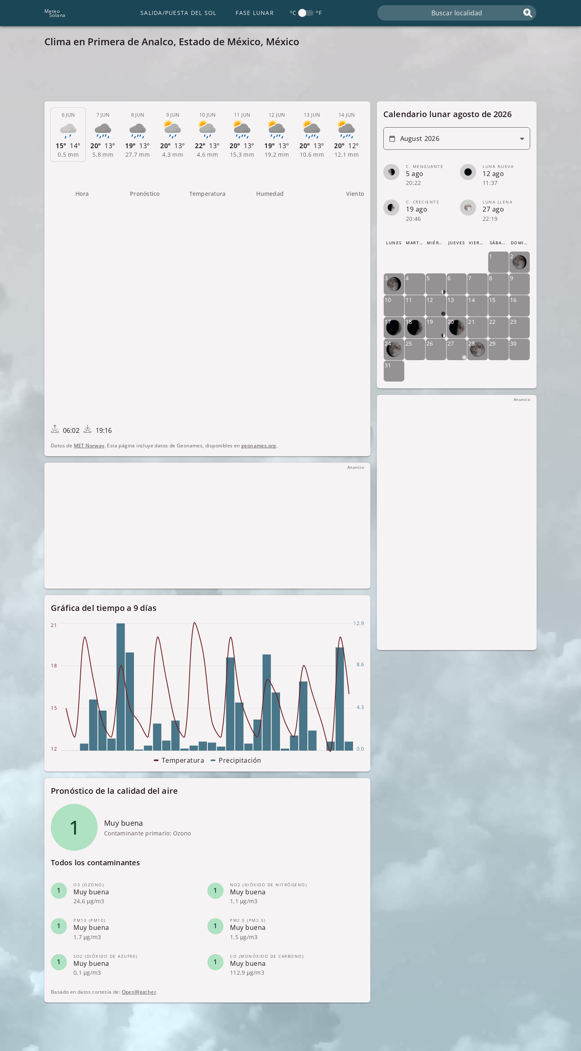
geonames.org (258, 445)
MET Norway (89, 445)
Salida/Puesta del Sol (178, 13)
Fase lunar (255, 13)
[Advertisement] (286, 77)
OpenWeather (139, 991)
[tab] (68, 135)
